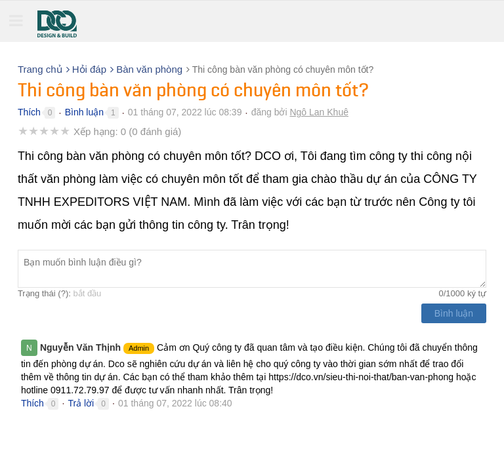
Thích (29, 112)
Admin (139, 348)
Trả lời (81, 403)
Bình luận (84, 112)
